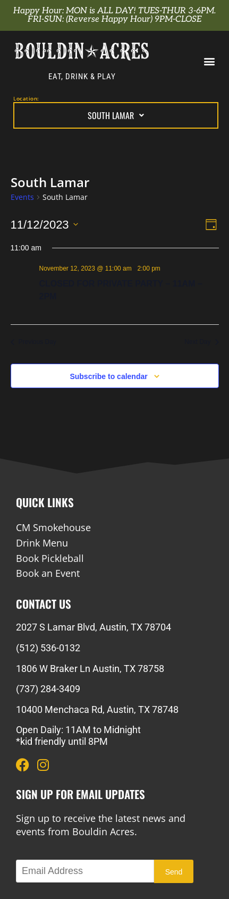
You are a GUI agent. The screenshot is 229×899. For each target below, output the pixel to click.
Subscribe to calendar (108, 376)
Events (22, 197)
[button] (209, 61)
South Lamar (116, 115)
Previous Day (33, 342)
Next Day (201, 342)
